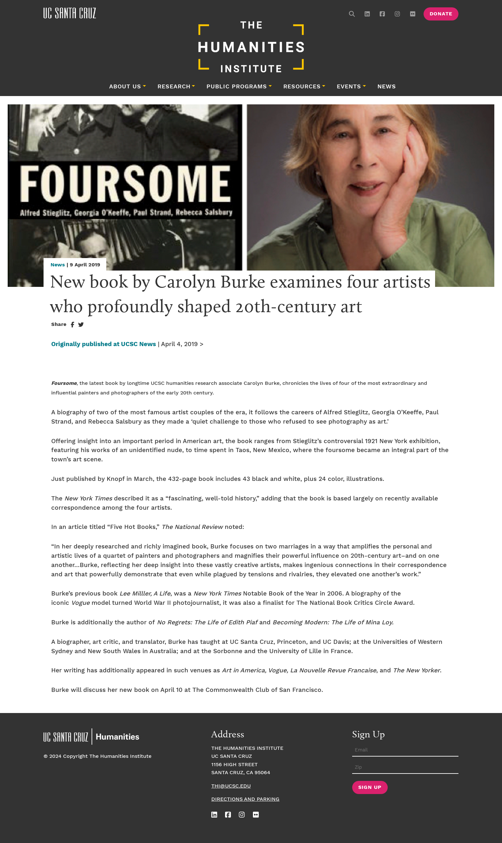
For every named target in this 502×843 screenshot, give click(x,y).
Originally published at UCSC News (103, 344)
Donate (441, 14)
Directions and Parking (245, 799)
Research (174, 86)
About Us (125, 86)
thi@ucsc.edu (231, 786)
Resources (302, 86)
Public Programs (236, 86)
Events (349, 86)
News (386, 86)
